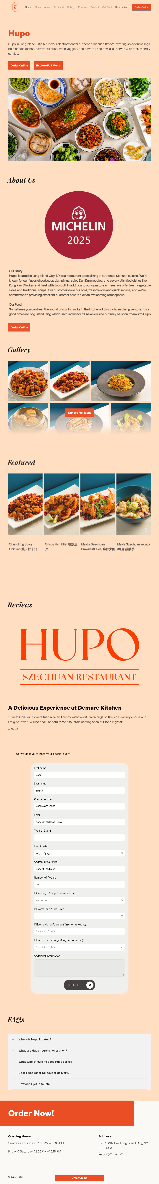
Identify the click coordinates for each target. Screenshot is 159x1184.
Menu (38, 7)
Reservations (122, 7)
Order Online (79, 1178)
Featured (58, 7)
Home (28, 7)
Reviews (82, 7)
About (47, 7)
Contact (95, 7)
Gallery (70, 7)
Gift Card (107, 7)
